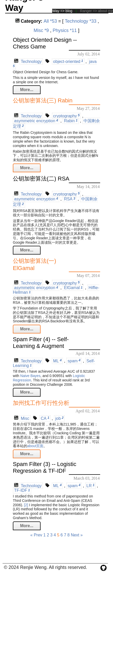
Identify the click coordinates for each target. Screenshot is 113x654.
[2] (26, 505)
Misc (25, 418)
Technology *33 (80, 21)
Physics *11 (65, 30)
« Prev (36, 535)
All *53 (50, 21)
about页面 (35, 446)
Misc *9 (41, 30)
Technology (31, 61)
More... (26, 89)
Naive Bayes (30, 376)
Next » (77, 535)
